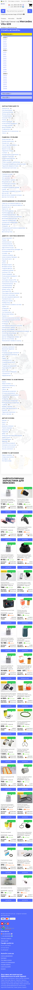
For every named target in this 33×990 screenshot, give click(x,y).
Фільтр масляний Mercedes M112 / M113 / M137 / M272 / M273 (23, 805)
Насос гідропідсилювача (9, 145)
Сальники (5, 364)
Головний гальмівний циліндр (10, 187)
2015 (4, 63)
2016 (4, 65)
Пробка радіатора (7, 212)
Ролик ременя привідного (10, 123)
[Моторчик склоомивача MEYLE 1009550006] (8, 520)
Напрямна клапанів (8, 270)
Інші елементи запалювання (10, 395)
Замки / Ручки (6, 437)
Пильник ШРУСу (7, 360)
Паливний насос (7, 299)
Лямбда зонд (6, 302)
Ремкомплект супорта (9, 180)
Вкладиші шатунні (7, 266)
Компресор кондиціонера (10, 222)
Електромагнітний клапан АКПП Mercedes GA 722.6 (8, 694)
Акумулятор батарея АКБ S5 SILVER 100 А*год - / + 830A (8, 500)
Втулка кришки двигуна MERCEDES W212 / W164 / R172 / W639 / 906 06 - (24, 555)
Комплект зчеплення (8, 347)
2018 (4, 69)
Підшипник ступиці (7, 150)
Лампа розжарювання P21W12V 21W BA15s (24, 888)
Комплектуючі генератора (10, 400)
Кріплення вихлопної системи (11, 318)
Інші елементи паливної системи (12, 304)
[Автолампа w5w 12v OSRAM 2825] (8, 881)
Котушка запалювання (8, 393)
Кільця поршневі (7, 238)
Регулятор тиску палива (9, 333)
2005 (5, 80)
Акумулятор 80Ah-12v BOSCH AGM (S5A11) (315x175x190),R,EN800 (7, 666)
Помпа (4, 119)
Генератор (5, 398)
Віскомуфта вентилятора (9, 218)
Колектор (5, 323)
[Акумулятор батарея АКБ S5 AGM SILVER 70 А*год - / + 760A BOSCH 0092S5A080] (8, 548)
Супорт (4, 189)
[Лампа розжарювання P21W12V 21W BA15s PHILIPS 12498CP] (25, 881)
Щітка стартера (7, 414)
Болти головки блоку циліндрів (11, 249)
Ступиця (4, 152)
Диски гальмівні (6, 127)
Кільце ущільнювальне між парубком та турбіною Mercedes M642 (24, 722)
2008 (5, 86)
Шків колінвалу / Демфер (9, 257)
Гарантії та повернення (8, 962)
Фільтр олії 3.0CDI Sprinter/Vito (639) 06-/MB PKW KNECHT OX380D (24, 694)
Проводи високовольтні (9, 391)
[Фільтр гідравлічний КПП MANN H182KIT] (8, 714)
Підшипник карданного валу (10, 166)
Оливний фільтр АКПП (8, 362)
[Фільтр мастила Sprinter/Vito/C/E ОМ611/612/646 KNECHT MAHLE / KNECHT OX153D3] (25, 603)
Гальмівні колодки (7, 174)
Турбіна (4, 306)
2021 (4, 42)
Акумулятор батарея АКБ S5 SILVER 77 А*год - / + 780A (8, 805)
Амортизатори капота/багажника (12, 435)
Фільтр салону (6, 114)
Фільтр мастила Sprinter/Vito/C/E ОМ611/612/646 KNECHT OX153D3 (23, 611)
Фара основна (6, 383)
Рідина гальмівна (7, 455)
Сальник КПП (6, 373)
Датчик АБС (5, 193)
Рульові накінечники (8, 141)
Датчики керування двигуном (11, 297)
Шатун (4, 262)
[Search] (29, 11)
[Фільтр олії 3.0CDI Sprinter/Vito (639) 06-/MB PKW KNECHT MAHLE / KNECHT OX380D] (25, 686)
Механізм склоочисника (9, 445)
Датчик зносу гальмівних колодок (12, 195)
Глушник (4, 316)
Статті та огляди (6, 966)
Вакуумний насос (7, 181)
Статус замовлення (7, 955)
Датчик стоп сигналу (8, 197)
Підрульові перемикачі (9, 412)
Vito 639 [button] (6, 97)
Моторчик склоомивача (8, 527)
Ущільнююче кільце (6, 860)
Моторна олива (6, 460)
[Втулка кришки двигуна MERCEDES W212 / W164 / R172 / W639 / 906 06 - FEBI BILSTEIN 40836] (25, 548)
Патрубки (5, 310)
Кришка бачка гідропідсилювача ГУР (7, 583)
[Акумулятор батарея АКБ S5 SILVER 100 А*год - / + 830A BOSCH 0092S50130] (8, 492)
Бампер (4, 420)
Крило (4, 422)
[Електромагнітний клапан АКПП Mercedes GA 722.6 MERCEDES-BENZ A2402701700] (8, 686)
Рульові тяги (6, 143)
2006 (5, 82)
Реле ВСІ (5, 410)
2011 (4, 54)
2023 (5, 46)
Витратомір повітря (8, 314)
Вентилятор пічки (7, 231)
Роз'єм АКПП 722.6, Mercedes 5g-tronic (23, 500)
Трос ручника (6, 178)
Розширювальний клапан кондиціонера (14, 228)
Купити (8, 512)
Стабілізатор (6, 129)
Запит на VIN (4, 940)
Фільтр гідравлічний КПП (8, 721)
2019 (4, 72)
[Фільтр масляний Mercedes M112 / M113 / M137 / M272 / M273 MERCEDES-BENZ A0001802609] (25, 797)
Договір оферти (6, 964)
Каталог (3, 968)
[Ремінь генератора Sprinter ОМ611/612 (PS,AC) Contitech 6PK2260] (25, 742)
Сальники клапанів (7, 245)
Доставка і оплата (14, 1)
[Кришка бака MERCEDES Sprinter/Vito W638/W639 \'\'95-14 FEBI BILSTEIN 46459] (25, 825)
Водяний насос (6, 207)
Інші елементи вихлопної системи (12, 325)
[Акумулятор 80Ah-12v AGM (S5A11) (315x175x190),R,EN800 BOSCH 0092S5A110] (8, 659)
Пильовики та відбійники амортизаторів (14, 164)
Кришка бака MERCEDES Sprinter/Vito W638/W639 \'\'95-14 (24, 833)
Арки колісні (6, 429)
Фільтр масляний (6, 832)
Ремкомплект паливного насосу (11, 340)
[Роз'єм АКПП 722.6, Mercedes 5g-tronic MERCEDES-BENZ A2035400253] (25, 492)
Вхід (30, 1)
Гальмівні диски (6, 176)
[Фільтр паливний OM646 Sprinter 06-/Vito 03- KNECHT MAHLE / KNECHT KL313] (25, 770)
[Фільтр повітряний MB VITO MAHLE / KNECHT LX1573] (8, 770)
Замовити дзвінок (6, 938)
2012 (4, 56)
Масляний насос (7, 259)
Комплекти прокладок (8, 295)
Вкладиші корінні (7, 264)
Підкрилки (5, 431)
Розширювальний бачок (9, 214)
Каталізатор (6, 321)
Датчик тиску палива (8, 338)
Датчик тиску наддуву (8, 329)
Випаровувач (6, 224)
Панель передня (7, 428)
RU (6, 1)
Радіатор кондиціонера (9, 220)
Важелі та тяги (6, 149)
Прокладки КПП (7, 368)
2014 (4, 61)
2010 (4, 52)
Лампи (4, 381)
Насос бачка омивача (8, 443)
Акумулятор (5, 108)
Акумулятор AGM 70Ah (7, 610)
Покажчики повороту (8, 385)
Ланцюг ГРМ (6, 278)
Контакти (24, 1)
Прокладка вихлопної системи (11, 319)
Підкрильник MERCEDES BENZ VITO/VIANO (24, 527)
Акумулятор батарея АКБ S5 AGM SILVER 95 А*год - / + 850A (7, 638)
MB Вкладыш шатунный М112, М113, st (7, 749)
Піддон (4, 261)
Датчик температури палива (10, 337)
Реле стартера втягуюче (9, 408)
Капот (4, 424)
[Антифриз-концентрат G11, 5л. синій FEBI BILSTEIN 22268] (25, 631)
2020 (5, 40)
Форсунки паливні (7, 300)
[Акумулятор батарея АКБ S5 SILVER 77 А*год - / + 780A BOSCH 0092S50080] (8, 797)
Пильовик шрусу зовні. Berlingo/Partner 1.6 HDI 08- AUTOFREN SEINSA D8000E (24, 583)
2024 (5, 48)
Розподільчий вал (7, 251)
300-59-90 (15, 5)
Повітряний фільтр (7, 112)
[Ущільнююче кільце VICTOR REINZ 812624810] (8, 853)
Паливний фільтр (7, 116)
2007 (5, 84)
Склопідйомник (6, 439)
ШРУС (4, 356)
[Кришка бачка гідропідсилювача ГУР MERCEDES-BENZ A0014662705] (8, 575)
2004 (5, 78)
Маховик (5, 350)
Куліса (4, 369)
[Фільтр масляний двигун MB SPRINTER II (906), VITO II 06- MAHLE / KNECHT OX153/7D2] (25, 659)
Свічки (4, 133)
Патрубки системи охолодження (12, 216)
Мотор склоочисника (8, 447)
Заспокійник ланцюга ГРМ (10, 281)
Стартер (4, 404)
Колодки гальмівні (7, 125)
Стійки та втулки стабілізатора (11, 162)
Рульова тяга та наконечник (10, 131)
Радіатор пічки (6, 230)
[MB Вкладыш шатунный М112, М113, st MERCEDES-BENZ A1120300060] (8, 742)
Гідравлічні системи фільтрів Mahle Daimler (24, 860)
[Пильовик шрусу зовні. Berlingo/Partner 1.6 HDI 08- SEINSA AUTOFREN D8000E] (25, 575)
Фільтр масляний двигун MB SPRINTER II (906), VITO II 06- (24, 666)
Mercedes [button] (6, 93)
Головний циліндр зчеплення (10, 352)
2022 (5, 44)
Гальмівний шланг (7, 185)
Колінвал (5, 253)
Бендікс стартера (7, 406)
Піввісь (4, 358)
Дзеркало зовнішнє (8, 426)
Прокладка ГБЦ (6, 291)
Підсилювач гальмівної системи (11, 191)
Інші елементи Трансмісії (9, 371)
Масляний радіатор (8, 211)
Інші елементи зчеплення (9, 354)
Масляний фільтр (7, 110)
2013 (4, 59)
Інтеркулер (5, 308)
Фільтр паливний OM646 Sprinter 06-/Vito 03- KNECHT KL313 (24, 777)
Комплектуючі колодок (9, 183)
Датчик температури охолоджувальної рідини (15, 331)
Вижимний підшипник (8, 349)
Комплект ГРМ (6, 118)
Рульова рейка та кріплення (10, 154)
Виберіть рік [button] (7, 34)
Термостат (5, 209)
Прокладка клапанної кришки (11, 293)
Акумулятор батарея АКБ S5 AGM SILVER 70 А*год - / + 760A (7, 555)
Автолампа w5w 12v (6, 888)
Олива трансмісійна (8, 457)
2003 (5, 76)
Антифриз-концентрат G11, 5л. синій (24, 638)
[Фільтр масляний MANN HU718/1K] (8, 825)
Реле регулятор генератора (10, 402)
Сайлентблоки (6, 160)
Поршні (4, 240)
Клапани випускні (7, 243)
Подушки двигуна (7, 268)
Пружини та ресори (8, 156)
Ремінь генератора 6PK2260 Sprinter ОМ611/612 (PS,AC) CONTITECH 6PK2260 (23, 749)
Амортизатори (6, 139)
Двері (4, 433)
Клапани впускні (7, 242)
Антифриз (5, 459)
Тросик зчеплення (7, 448)
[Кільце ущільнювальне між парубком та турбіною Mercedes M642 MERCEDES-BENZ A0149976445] (25, 714)
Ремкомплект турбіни (8, 327)
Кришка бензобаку (7, 335)
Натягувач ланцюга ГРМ (9, 280)
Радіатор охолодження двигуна (11, 203)
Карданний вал (6, 375)
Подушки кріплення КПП (9, 366)
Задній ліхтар (6, 387)
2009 (5, 88)
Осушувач (5, 226)
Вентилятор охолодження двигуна (12, 205)
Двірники (5, 441)
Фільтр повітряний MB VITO (7, 777)
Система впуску (7, 312)
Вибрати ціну (25, 678)
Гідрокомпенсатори (8, 247)
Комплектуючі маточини (9, 168)
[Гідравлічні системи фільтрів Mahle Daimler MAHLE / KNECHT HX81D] (25, 853)
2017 (4, 67)
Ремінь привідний (7, 121)
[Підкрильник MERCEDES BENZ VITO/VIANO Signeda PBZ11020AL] (25, 520)
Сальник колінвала (7, 255)
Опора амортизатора (8, 158)
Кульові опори (6, 147)
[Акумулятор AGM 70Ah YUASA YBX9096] (8, 603)
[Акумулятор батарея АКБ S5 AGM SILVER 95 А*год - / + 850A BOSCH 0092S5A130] (8, 631)
